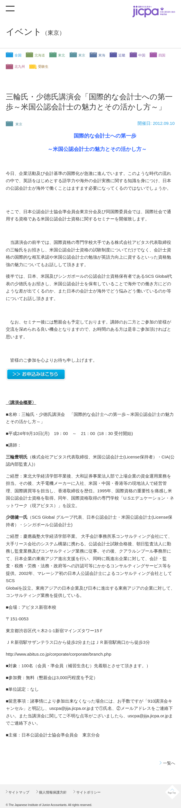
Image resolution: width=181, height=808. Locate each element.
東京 (81, 55)
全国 (18, 55)
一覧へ (169, 763)
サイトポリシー (87, 792)
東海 (101, 55)
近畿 (121, 55)
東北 (61, 55)
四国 (161, 55)
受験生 (43, 67)
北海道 (40, 55)
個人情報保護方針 (52, 792)
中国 (141, 55)
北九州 (20, 67)
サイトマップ (18, 792)
